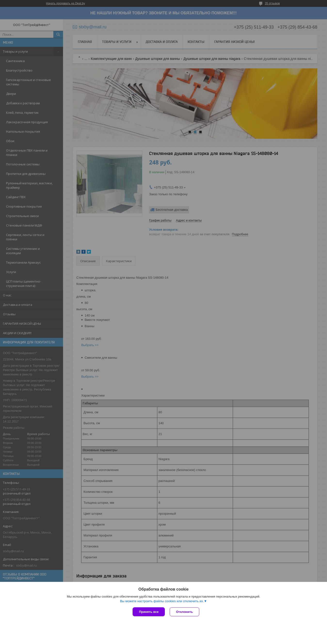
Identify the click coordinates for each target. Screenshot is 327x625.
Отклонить (184, 612)
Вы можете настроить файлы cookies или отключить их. (162, 601)
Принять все (149, 612)
